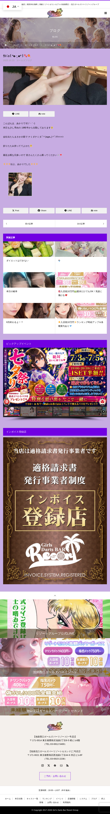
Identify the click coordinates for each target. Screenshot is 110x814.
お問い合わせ (53, 802)
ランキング (47, 799)
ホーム (8, 799)
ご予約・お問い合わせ (55, 776)
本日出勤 (18, 799)
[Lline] (16, 114)
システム (83, 799)
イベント (60, 799)
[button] (7, 376)
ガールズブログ (24, 60)
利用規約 (66, 802)
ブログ (94, 799)
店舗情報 (71, 799)
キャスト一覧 (32, 799)
